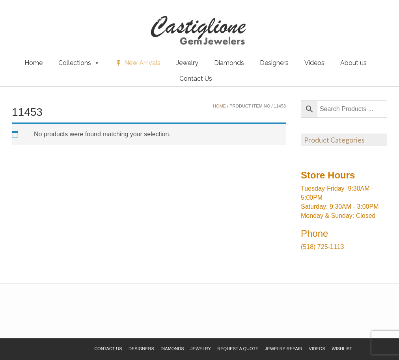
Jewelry (187, 63)
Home (33, 63)
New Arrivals (142, 63)
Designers (274, 63)
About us (353, 63)
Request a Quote (52, 19)
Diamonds (229, 63)
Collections (79, 63)
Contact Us (195, 78)
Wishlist (17, 19)
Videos (314, 63)
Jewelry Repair (283, 348)
